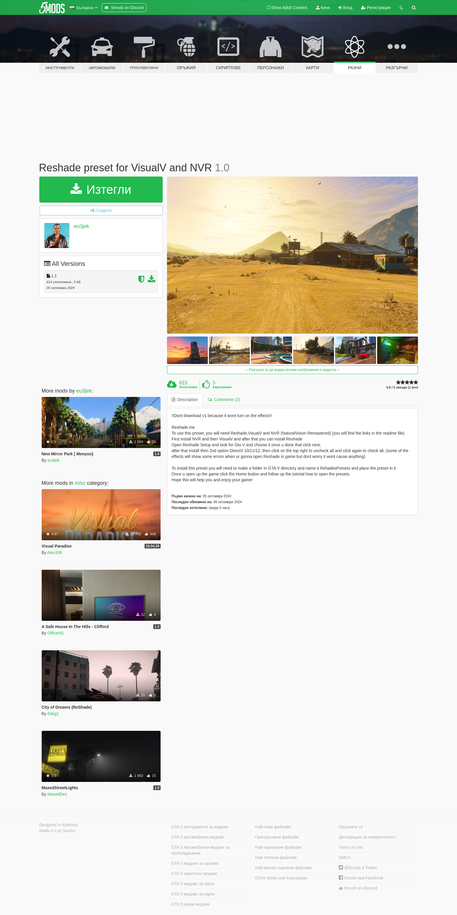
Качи (323, 7)
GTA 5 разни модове (190, 904)
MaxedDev (57, 794)
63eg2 (53, 713)
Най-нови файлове (273, 827)
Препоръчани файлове (277, 837)
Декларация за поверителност (367, 837)
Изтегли (101, 189)
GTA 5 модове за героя (193, 883)
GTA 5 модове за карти (193, 894)
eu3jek (81, 226)
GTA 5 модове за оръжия (195, 863)
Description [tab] (185, 399)
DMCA (345, 857)
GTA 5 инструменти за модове (199, 827)
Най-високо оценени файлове (283, 867)
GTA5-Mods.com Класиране (281, 878)
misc (80, 483)
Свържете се (351, 827)
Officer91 (56, 633)
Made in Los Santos (57, 830)
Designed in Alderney (58, 824)
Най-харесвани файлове (278, 847)
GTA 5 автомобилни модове (197, 837)
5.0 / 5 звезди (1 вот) (402, 387)
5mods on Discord (358, 888)
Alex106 (54, 552)
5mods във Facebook (361, 878)
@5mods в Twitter (358, 867)
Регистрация (376, 7)
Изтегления (188, 387)
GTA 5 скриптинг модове (194, 873)
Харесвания (221, 387)
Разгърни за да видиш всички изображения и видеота (292, 370)
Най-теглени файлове (276, 857)
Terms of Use (351, 847)
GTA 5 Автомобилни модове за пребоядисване (200, 850)
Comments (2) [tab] (224, 399)
